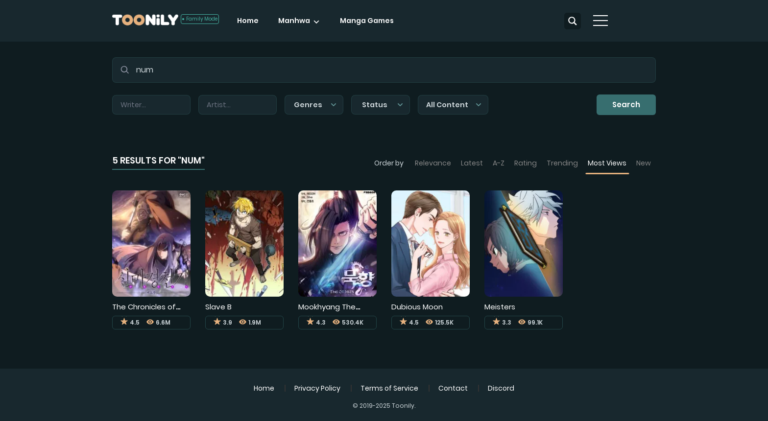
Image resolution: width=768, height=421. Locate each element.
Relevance (433, 163)
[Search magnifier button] (572, 21)
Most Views (607, 163)
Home (248, 20)
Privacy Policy (317, 388)
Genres (315, 105)
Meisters (499, 307)
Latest (472, 163)
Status (382, 105)
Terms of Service (389, 388)
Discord (501, 388)
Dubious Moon (417, 307)
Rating (525, 163)
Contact (453, 388)
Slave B (218, 307)
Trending (562, 163)
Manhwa (294, 20)
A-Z (498, 163)
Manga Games (367, 20)
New (643, 163)
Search (626, 104)
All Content (453, 105)
